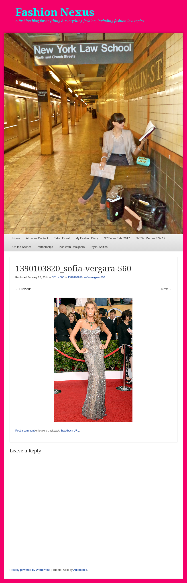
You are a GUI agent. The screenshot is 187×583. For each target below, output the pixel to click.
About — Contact (37, 238)
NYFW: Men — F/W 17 (150, 238)
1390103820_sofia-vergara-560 (86, 277)
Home (16, 238)
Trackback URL (70, 430)
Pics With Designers (72, 247)
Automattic (80, 569)
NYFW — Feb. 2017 (117, 238)
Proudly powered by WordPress (30, 569)
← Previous (23, 289)
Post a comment (25, 430)
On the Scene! (21, 247)
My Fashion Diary (86, 238)
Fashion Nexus (54, 12)
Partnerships (45, 247)
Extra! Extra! (62, 238)
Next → (166, 289)
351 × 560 (58, 277)
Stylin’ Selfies (99, 247)
